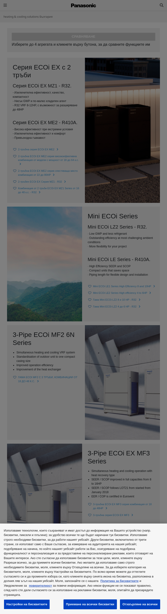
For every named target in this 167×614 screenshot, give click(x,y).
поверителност (40, 585)
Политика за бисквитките (119, 581)
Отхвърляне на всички (140, 604)
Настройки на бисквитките (26, 604)
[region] (83, 569)
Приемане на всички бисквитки (90, 604)
